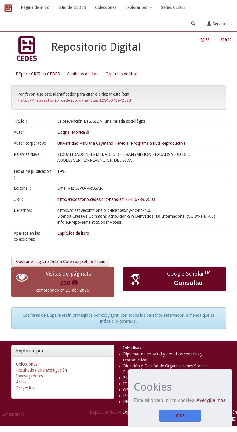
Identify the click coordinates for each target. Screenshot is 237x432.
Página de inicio (35, 7)
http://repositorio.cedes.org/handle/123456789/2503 (106, 199)
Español (225, 39)
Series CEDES (173, 7)
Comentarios (12, 414)
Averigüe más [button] (211, 400)
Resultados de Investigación (41, 370)
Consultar (188, 282)
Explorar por (138, 7)
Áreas (21, 382)
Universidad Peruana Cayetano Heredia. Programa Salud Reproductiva (121, 143)
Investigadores (29, 376)
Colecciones (105, 7)
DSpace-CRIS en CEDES (38, 74)
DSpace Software (105, 412)
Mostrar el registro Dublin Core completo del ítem (60, 261)
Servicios (220, 23)
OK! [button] (180, 415)
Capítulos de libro (83, 74)
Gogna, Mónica (71, 132)
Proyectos (25, 388)
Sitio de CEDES (72, 7)
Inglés (203, 39)
